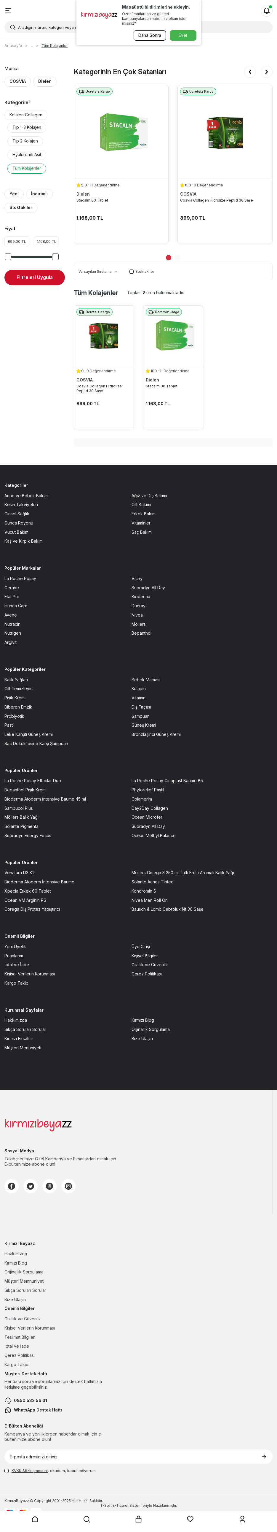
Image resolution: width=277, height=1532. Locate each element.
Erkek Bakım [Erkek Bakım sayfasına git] (144, 513)
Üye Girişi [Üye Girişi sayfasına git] (141, 946)
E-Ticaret (121, 1505)
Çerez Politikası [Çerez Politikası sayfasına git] (147, 973)
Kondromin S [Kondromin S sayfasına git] (144, 890)
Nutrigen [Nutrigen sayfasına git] (12, 633)
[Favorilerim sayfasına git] (190, 1519)
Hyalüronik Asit (26, 154)
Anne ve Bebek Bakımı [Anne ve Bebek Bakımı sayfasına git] (26, 495)
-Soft (106, 1505)
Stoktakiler (20, 207)
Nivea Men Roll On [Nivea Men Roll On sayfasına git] (150, 900)
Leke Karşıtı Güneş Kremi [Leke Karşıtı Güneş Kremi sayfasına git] (28, 734)
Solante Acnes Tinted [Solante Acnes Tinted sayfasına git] (153, 881)
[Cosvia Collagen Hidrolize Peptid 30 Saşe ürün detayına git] (225, 132)
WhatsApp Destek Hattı (33, 1410)
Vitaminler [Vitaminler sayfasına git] (141, 522)
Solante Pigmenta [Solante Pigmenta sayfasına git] (21, 826)
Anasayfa (13, 45)
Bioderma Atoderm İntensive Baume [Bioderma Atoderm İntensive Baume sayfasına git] (39, 881)
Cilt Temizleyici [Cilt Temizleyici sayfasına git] (18, 688)
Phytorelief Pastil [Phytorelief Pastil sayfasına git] (148, 789)
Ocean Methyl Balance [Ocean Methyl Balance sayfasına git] (154, 835)
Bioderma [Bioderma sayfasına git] (141, 596)
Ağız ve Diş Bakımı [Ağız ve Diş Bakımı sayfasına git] (149, 495)
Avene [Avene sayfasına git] (10, 614)
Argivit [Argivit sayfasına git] (10, 642)
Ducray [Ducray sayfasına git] (138, 605)
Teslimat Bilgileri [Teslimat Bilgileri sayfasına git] (20, 1337)
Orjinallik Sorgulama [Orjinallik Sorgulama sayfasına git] (151, 1029)
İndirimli (39, 193)
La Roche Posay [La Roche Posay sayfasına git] (20, 578)
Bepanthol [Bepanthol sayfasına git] (141, 633)
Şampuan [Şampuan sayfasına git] (141, 716)
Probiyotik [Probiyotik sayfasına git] (14, 716)
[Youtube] (49, 1186)
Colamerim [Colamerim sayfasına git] (142, 798)
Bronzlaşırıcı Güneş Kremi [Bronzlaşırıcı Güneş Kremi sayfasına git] (156, 734)
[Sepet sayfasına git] (138, 1519)
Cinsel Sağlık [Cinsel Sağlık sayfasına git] (16, 513)
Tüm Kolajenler (26, 168)
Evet (183, 35)
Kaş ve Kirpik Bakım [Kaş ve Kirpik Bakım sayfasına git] (23, 541)
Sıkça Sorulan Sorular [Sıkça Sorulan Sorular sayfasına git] (25, 1029)
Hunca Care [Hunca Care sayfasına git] (16, 605)
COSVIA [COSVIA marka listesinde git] (188, 194)
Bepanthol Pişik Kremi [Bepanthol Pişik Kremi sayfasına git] (25, 789)
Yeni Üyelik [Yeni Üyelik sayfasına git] (15, 946)
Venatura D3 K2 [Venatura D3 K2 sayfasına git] (19, 872)
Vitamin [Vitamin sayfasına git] (138, 697)
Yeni (14, 193)
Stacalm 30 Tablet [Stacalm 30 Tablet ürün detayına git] (92, 200)
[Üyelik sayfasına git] (242, 1519)
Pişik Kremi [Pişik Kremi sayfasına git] (14, 697)
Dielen (45, 81)
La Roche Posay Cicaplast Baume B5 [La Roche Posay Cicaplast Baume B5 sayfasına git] (167, 780)
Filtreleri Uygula (35, 277)
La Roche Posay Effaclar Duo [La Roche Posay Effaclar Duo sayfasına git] (32, 780)
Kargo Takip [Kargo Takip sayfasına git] (16, 983)
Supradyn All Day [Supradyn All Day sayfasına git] (148, 587)
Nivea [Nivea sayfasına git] (137, 614)
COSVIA (17, 81)
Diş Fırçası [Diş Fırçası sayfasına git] (141, 706)
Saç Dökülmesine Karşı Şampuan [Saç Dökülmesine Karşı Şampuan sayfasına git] (36, 743)
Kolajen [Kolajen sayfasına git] (139, 688)
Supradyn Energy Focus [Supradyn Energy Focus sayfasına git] (27, 835)
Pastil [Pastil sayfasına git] (9, 725)
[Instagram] (68, 1186)
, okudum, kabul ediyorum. (50, 1470)
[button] (250, 72)
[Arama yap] (86, 1519)
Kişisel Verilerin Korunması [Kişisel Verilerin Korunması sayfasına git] (29, 973)
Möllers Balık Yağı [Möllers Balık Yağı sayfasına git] (21, 817)
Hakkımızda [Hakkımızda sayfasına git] (15, 1020)
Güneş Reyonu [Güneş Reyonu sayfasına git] (18, 522)
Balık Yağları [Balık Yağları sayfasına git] (16, 679)
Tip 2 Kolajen (25, 140)
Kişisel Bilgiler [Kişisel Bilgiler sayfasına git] (145, 955)
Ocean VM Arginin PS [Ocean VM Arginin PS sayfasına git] (25, 900)
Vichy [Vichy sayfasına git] (137, 578)
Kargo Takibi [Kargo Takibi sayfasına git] (16, 1364)
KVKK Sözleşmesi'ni (30, 1470)
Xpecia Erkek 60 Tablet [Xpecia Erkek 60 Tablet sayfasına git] (27, 890)
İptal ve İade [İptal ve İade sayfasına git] (16, 964)
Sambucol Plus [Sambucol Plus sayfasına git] (18, 808)
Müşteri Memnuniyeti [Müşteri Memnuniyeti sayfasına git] (24, 1281)
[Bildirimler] (267, 11)
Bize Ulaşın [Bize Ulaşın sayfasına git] (142, 1038)
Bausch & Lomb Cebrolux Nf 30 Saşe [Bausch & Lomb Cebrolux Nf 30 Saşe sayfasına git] (168, 909)
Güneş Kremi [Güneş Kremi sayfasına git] (144, 725)
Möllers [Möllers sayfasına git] (139, 624)
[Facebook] (11, 1186)
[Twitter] (30, 1186)
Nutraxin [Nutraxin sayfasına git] (12, 624)
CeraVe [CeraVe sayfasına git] (11, 587)
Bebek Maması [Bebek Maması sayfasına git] (146, 679)
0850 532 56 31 (25, 1400)
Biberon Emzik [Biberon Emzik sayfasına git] (18, 706)
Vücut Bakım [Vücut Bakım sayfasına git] (16, 532)
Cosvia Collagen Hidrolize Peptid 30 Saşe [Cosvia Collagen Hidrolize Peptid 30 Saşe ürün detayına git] (216, 200)
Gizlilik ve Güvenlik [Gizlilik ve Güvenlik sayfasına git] (150, 964)
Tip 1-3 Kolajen (26, 127)
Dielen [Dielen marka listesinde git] (83, 194)
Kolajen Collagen (25, 114)
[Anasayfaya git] (35, 1519)
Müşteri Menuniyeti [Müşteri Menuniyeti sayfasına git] (22, 1047)
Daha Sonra (149, 35)
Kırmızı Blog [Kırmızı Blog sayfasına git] (143, 1020)
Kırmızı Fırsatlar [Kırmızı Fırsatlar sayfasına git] (18, 1038)
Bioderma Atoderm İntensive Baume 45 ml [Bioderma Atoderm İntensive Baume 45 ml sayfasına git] (45, 798)
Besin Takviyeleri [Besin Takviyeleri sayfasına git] (21, 504)
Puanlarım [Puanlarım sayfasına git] (13, 955)
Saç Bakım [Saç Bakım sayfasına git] (142, 532)
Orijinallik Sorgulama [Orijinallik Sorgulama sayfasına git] (24, 1271)
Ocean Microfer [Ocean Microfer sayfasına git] (147, 817)
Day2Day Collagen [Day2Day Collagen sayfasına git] (150, 808)
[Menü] (8, 11)
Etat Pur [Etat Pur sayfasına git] (11, 596)
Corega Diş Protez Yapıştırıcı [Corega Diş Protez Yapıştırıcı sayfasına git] (32, 909)
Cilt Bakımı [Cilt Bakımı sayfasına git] (141, 504)
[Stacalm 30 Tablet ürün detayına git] (121, 132)
